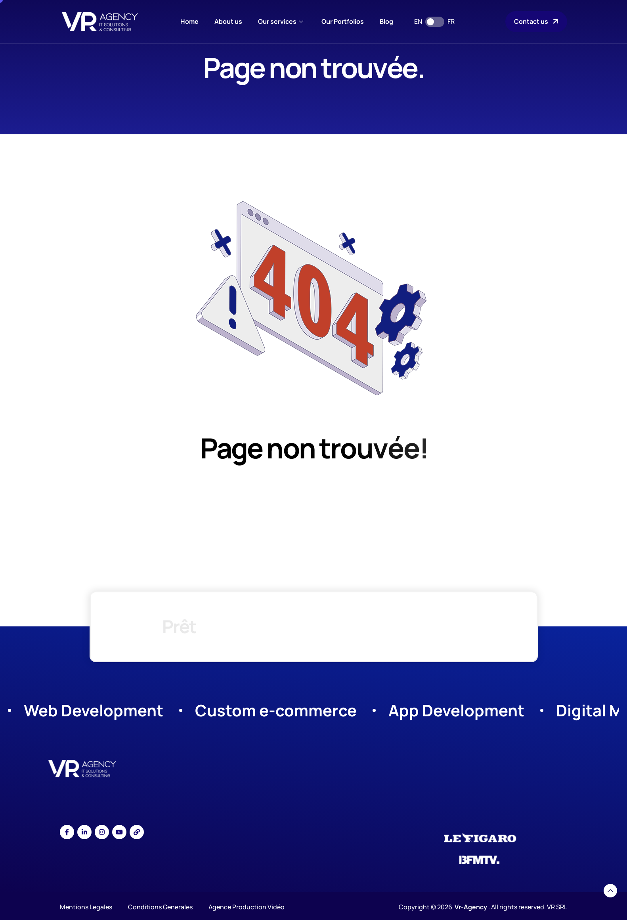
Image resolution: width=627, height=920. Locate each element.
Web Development (93, 710)
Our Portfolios (342, 21)
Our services (280, 21)
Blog (386, 21)
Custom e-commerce (276, 710)
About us (228, 21)
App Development (456, 710)
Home (189, 21)
